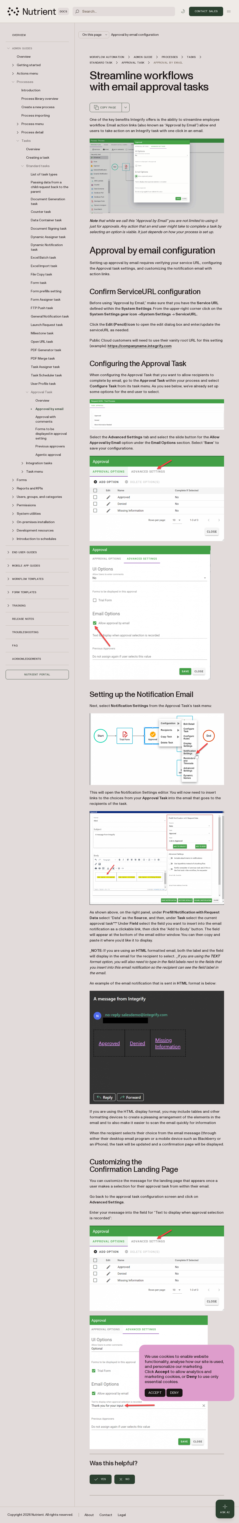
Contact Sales (206, 11)
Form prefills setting (46, 291)
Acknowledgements (26, 658)
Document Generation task (48, 201)
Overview (19, 35)
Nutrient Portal (37, 674)
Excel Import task (44, 266)
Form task (38, 283)
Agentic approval (48, 455)
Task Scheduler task (46, 375)
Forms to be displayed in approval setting (51, 434)
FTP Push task (42, 308)
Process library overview (39, 98)
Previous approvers (50, 446)
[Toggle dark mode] (183, 11)
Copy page (105, 107)
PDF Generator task (46, 350)
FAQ (15, 645)
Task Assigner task (45, 367)
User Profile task (43, 384)
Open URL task (42, 341)
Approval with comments (45, 419)
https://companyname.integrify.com (140, 346)
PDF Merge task (43, 358)
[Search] (124, 11)
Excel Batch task (43, 257)
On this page (95, 34)
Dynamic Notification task (47, 247)
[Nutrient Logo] (38, 11)
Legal (122, 1515)
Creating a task (37, 157)
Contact (105, 1515)
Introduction (30, 90)
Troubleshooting (25, 632)
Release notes (23, 618)
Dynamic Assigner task (48, 237)
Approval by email (49, 409)
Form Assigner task (45, 299)
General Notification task (50, 316)
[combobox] (126, 107)
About (89, 1515)
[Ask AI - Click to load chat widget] (225, 1509)
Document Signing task (49, 228)
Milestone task (42, 333)
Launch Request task (47, 325)
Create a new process (38, 107)
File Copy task (41, 274)
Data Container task (46, 220)
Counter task (41, 212)
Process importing (35, 115)
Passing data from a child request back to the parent (49, 187)
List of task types (44, 174)
